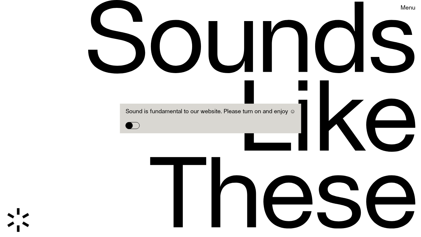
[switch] (133, 125)
